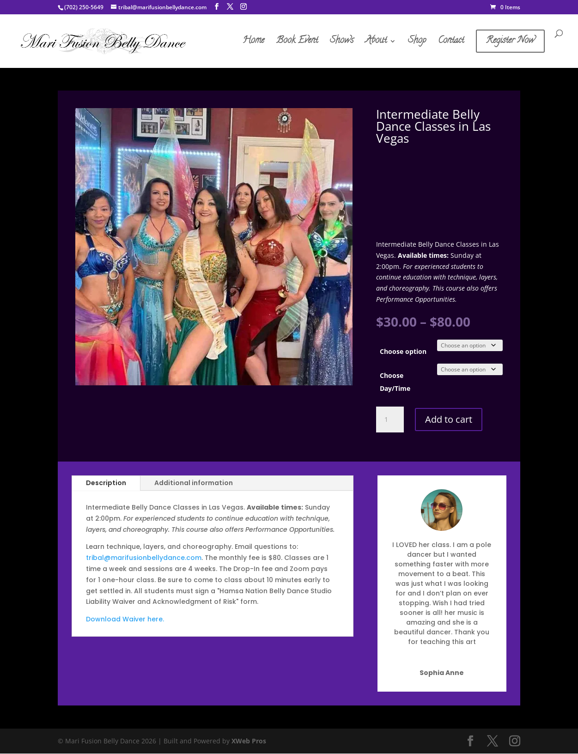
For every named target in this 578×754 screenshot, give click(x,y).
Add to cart (448, 419)
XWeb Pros (248, 741)
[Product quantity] (390, 420)
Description (106, 483)
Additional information (193, 483)
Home (253, 43)
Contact (451, 43)
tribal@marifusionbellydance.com (143, 558)
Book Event (297, 43)
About (376, 43)
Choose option (403, 351)
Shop (417, 43)
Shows (341, 43)
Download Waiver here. (125, 619)
